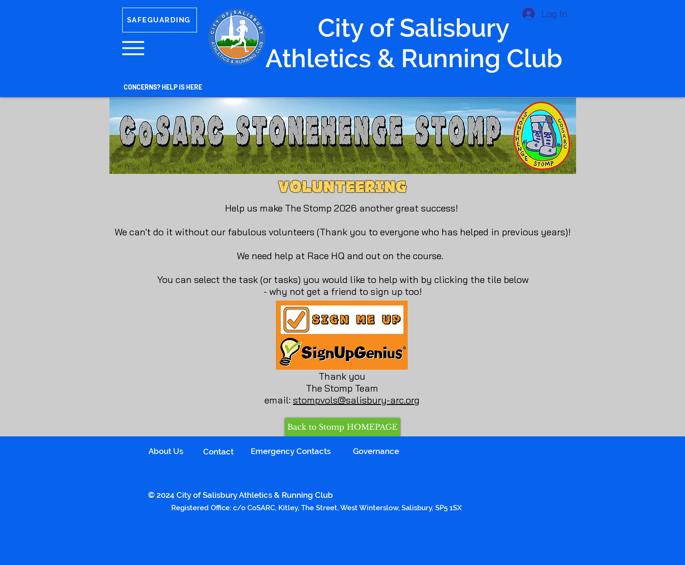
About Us (165, 451)
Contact (218, 451)
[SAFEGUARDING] (159, 20)
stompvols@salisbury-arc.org (356, 400)
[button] (133, 48)
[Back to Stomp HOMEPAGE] (342, 427)
